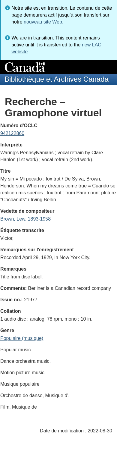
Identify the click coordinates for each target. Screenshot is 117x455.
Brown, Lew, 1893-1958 (25, 218)
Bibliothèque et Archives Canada (56, 79)
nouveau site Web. (43, 21)
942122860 (12, 133)
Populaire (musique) (21, 338)
